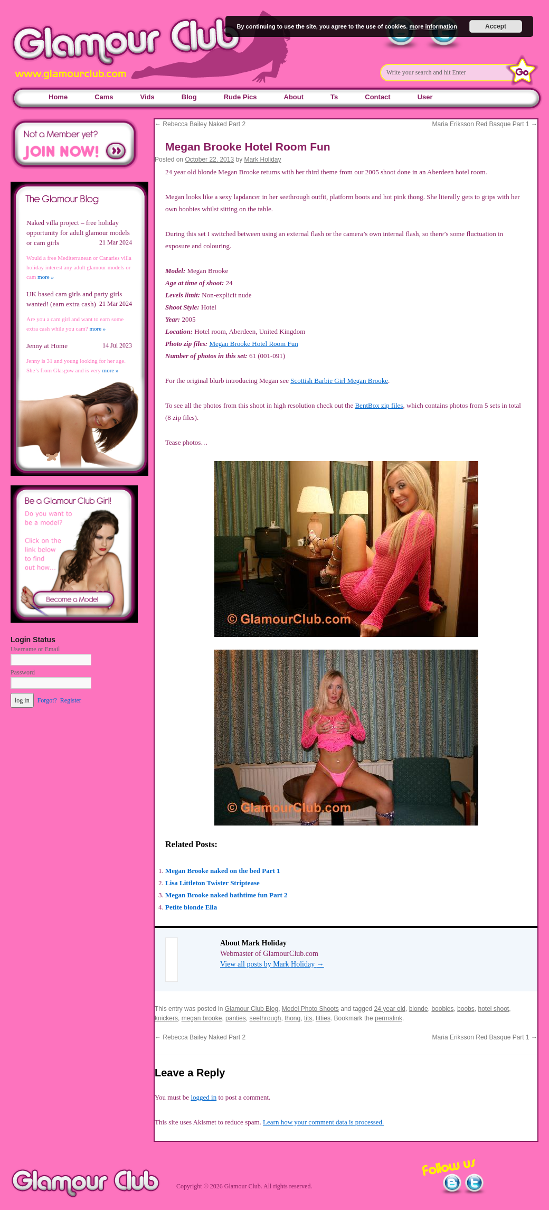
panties (235, 1018)
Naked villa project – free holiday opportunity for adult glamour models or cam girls (78, 233)
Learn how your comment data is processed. (323, 1122)
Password (23, 672)
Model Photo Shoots (310, 1008)
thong (292, 1018)
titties (323, 1018)
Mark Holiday (262, 159)
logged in (203, 1097)
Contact (377, 97)
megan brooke (202, 1018)
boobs (466, 1008)
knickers (166, 1018)
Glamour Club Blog (251, 1008)
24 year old (389, 1008)
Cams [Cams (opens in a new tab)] (103, 97)
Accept (495, 26)
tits (308, 1018)
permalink (388, 1018)
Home (58, 97)
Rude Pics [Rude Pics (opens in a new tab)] (240, 97)
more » (45, 277)
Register (70, 700)
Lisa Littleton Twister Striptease (212, 883)
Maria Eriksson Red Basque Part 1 (484, 124)
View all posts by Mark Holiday (272, 964)
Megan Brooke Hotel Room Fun (253, 344)
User (425, 97)
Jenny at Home (47, 346)
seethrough (265, 1018)
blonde (418, 1008)
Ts (334, 97)
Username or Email (35, 649)
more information (433, 26)
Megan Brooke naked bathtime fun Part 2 (226, 895)
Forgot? (47, 700)
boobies (442, 1008)
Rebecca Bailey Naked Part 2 (200, 124)
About (294, 97)
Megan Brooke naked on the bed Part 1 (222, 871)
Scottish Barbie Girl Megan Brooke (339, 380)
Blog (189, 97)
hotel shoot (493, 1008)
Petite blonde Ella (191, 907)
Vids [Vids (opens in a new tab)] (147, 97)
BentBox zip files (379, 405)
